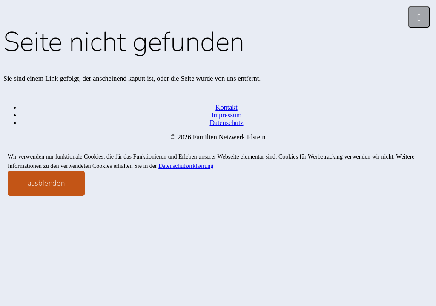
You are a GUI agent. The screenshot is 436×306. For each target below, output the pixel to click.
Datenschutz (226, 122)
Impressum (226, 115)
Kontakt (226, 107)
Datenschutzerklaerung (185, 166)
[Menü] (419, 17)
